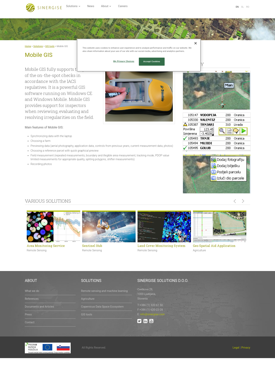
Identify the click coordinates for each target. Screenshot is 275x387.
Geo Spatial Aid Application (214, 246)
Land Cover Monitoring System (161, 246)
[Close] (195, 43)
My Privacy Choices (123, 61)
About (152, 7)
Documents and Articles (39, 306)
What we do (32, 291)
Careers (171, 7)
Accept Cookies (151, 61)
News (137, 7)
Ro (247, 7)
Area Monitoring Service (46, 246)
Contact (29, 322)
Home (28, 46)
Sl (242, 7)
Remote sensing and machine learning (104, 291)
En (237, 7)
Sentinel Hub (92, 246)
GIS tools (49, 46)
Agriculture (88, 298)
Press (28, 314)
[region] (139, 55)
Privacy (245, 347)
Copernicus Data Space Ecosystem (102, 306)
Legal (236, 347)
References (32, 298)
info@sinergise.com (152, 314)
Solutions (117, 7)
